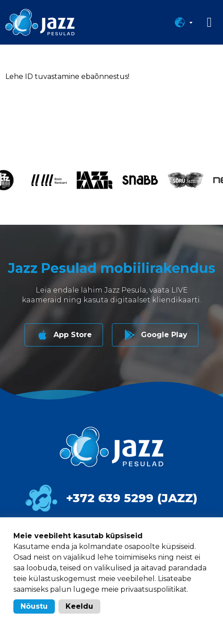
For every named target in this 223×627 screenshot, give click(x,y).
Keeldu (79, 606)
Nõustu (34, 606)
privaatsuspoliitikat (153, 589)
